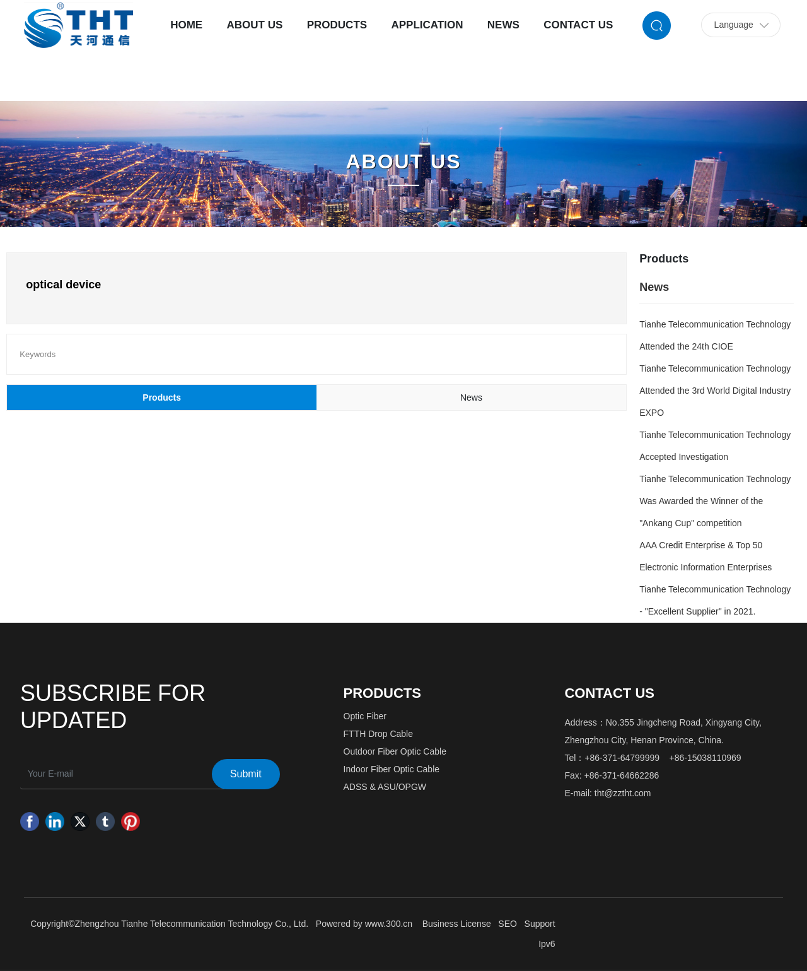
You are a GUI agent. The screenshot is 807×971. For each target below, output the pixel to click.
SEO (507, 924)
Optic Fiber (365, 716)
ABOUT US (403, 161)
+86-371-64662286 (621, 775)
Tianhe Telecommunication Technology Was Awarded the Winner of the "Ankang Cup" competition (715, 501)
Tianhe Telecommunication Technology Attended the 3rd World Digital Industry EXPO (715, 390)
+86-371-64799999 (621, 758)
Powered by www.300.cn (364, 924)
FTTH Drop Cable (378, 734)
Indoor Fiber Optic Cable (392, 769)
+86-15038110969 (705, 758)
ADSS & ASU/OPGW (385, 787)
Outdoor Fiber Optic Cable (395, 751)
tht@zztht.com (623, 793)
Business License (456, 924)
